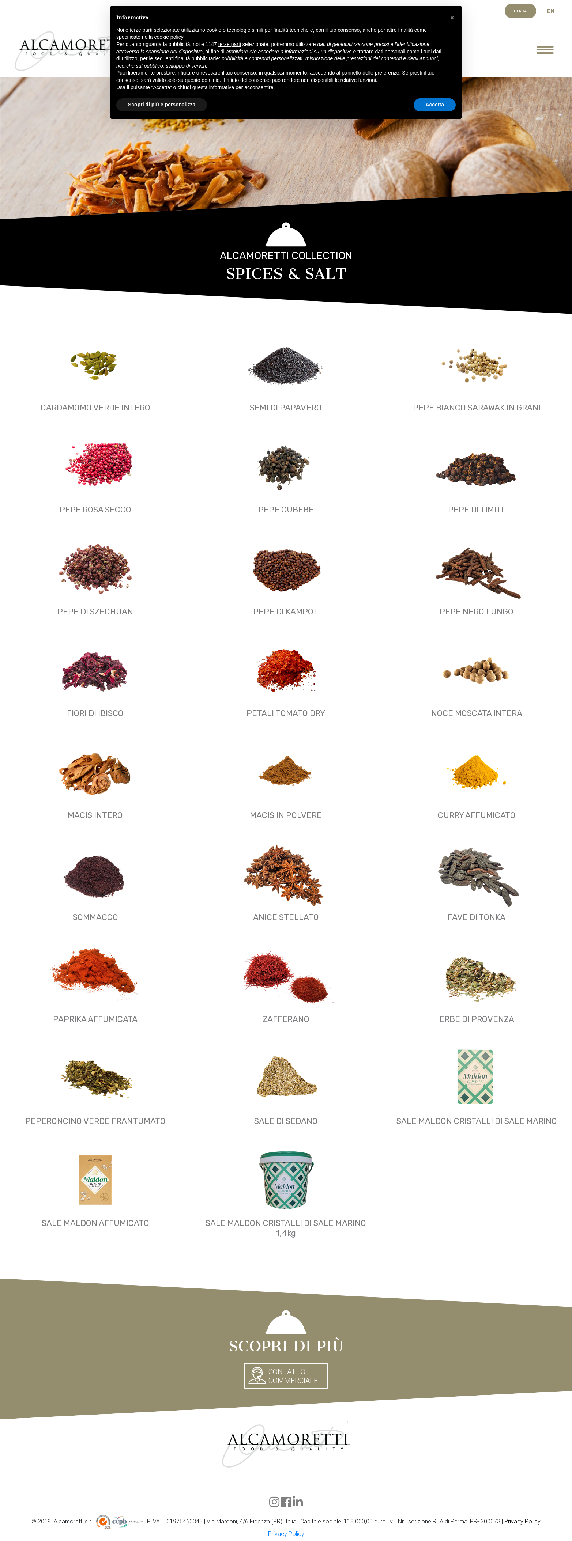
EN (550, 11)
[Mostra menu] (551, 51)
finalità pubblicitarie (197, 58)
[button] (452, 17)
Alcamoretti (74, 51)
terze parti (229, 44)
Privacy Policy (522, 1521)
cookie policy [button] (168, 37)
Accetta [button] (434, 104)
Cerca (520, 11)
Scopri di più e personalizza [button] (161, 104)
